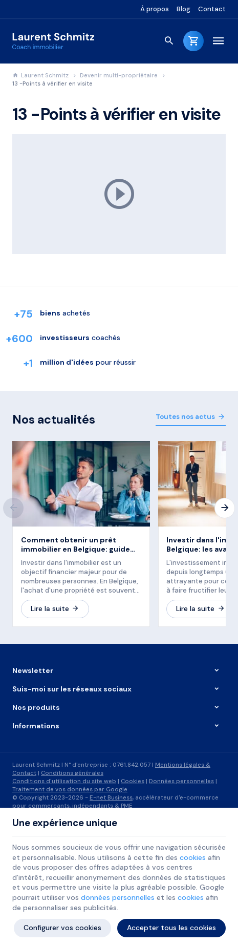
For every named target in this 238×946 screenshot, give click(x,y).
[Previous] (13, 508)
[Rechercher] (169, 41)
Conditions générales (72, 773)
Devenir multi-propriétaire (119, 75)
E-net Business (111, 798)
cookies (193, 857)
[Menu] (218, 41)
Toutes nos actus (185, 416)
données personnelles (118, 897)
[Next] (224, 508)
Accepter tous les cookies (171, 927)
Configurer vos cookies (62, 927)
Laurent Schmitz (40, 75)
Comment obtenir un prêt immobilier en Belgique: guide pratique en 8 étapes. (75, 544)
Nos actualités (53, 419)
